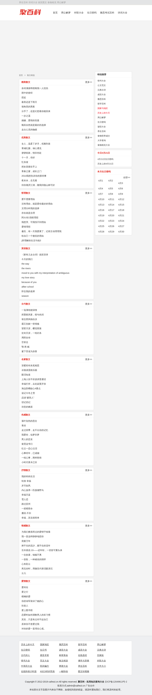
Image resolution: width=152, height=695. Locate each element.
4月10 (101, 199)
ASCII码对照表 (47, 671)
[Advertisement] (76, 46)
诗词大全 (32, 2)
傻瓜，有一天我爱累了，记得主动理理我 (41, 231)
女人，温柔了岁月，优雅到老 (36, 143)
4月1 (100, 180)
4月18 (121, 210)
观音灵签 (44, 655)
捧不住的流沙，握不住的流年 (36, 545)
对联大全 (79, 12)
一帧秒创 (63, 671)
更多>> (88, 82)
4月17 (111, 210)
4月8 (110, 194)
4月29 (111, 231)
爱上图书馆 (27, 610)
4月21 (121, 215)
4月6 (120, 188)
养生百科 (23, 2)
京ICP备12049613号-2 (116, 681)
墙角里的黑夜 (28, 106)
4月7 (100, 194)
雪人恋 (25, 499)
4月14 (111, 204)
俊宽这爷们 (27, 444)
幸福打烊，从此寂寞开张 (34, 384)
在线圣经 (82, 655)
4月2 (110, 180)
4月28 (101, 231)
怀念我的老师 (28, 291)
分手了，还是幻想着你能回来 (36, 111)
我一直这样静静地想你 (33, 536)
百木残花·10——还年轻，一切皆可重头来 (42, 550)
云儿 (24, 573)
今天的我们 (27, 259)
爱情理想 (26, 226)
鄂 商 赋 (25, 347)
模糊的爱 (26, 596)
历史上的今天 (104, 113)
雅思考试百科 (107, 12)
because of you (29, 282)
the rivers (26, 268)
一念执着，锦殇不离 (31, 555)
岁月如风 (26, 485)
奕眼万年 (26, 541)
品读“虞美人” (28, 397)
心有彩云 (26, 564)
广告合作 (90, 685)
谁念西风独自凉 (29, 319)
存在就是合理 (28, 213)
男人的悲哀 (27, 439)
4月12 (121, 199)
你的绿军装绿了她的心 (33, 601)
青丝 (24, 425)
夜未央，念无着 (29, 180)
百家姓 (100, 655)
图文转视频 (83, 671)
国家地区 (44, 644)
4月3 (120, 183)
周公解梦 (61, 2)
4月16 (101, 210)
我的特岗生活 (28, 476)
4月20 (111, 215)
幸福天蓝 (26, 494)
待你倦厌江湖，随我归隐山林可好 (38, 185)
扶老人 (25, 605)
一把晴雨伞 (27, 508)
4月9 (120, 194)
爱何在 (25, 587)
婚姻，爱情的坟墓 (30, 120)
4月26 (111, 226)
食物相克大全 (104, 145)
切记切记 (26, 402)
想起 (24, 97)
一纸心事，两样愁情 (31, 457)
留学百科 (102, 103)
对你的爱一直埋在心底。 (34, 628)
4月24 (121, 221)
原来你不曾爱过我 (30, 624)
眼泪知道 (26, 374)
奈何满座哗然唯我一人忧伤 (35, 88)
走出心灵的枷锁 (29, 129)
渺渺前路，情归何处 (31, 153)
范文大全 (44, 660)
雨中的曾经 (27, 93)
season (25, 296)
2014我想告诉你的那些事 (34, 176)
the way (25, 264)
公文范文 (102, 85)
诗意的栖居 (27, 407)
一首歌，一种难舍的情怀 (34, 559)
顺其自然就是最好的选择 (34, 125)
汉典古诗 (102, 90)
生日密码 (92, 12)
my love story (28, 277)
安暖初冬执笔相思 (30, 365)
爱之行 (25, 592)
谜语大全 (102, 126)
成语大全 (102, 94)
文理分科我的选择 (30, 208)
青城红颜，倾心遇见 (31, 148)
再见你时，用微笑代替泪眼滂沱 (37, 568)
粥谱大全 (63, 666)
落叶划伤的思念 (29, 421)
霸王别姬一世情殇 (30, 324)
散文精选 (31, 75)
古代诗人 (25, 655)
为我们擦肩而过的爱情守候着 (36, 532)
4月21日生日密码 (105, 159)
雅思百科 (102, 99)
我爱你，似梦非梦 (30, 434)
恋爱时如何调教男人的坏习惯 (36, 615)
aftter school (28, 286)
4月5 (110, 188)
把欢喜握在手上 (29, 166)
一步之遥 (26, 116)
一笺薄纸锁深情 (29, 310)
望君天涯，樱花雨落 (31, 328)
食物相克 (52, 2)
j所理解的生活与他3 (31, 240)
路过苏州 (26, 504)
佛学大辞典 (83, 660)
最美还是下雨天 (29, 102)
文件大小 (101, 666)
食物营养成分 (104, 136)
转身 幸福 (26, 481)
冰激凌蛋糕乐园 (29, 370)
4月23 (111, 221)
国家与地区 (103, 108)
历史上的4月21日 (105, 164)
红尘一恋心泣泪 (29, 448)
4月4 (100, 188)
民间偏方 (44, 666)
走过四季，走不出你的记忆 (35, 430)
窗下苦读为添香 (29, 351)
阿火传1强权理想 (30, 217)
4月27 (121, 226)
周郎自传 (26, 337)
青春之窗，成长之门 (31, 171)
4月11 (111, 199)
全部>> (126, 177)
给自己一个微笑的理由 (33, 236)
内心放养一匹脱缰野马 (33, 490)
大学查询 (102, 140)
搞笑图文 (42, 2)
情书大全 (102, 81)
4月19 (101, 215)
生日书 (43, 650)
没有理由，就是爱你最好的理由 (37, 203)
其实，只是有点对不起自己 (35, 619)
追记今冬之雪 (28, 393)
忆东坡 (25, 162)
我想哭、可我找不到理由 (34, 222)
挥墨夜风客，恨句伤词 (33, 314)
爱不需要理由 (28, 199)
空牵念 (25, 342)
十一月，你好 (28, 157)
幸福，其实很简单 (30, 517)
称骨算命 (63, 655)
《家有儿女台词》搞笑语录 (35, 254)
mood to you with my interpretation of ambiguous (45, 273)
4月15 (121, 204)
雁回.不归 (26, 513)
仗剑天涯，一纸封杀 (31, 333)
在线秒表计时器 (29, 671)
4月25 (101, 226)
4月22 (101, 221)
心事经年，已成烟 (30, 453)
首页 (55, 12)
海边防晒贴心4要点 (31, 388)
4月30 (121, 231)
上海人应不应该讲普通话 (34, 379)
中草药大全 (26, 666)
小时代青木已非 (29, 462)
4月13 (101, 204)
